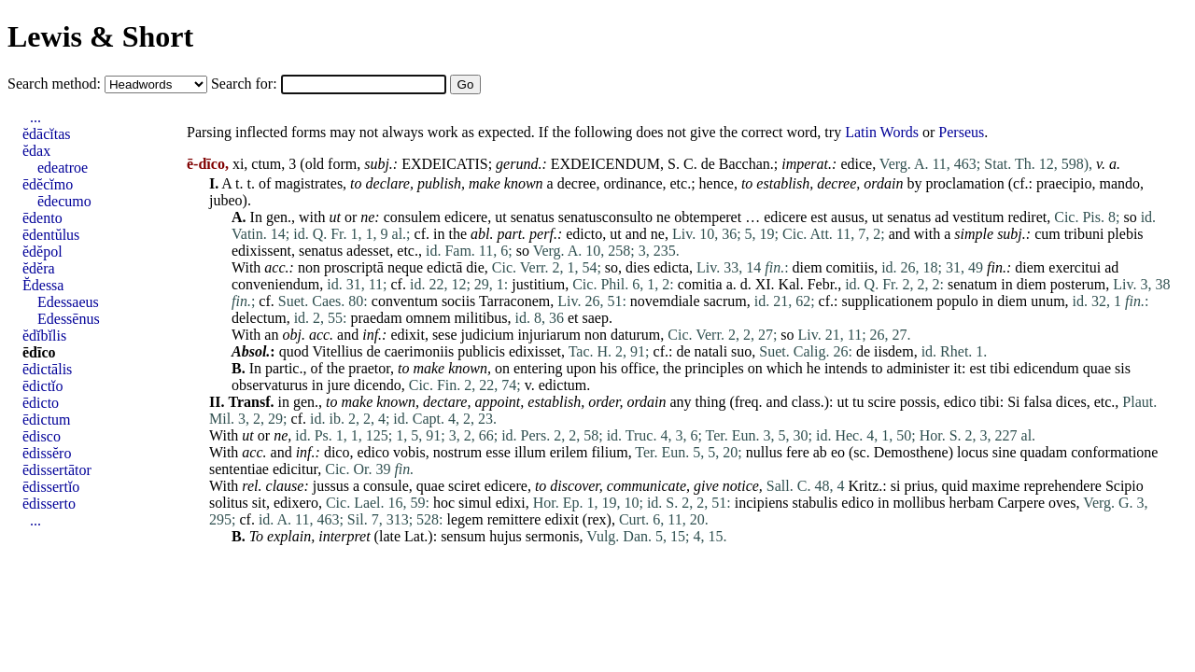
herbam (971, 503)
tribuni (1084, 234)
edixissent (261, 251)
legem (465, 519)
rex (596, 519)
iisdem (894, 351)
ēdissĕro (46, 453)
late (390, 536)
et (573, 318)
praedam (376, 318)
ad (942, 217)
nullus (764, 452)
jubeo (226, 200)
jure (338, 385)
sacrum (724, 301)
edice (856, 164)
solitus (228, 503)
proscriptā (354, 267)
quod (294, 351)
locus (973, 452)
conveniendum (275, 284)
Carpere (1021, 503)
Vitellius (337, 351)
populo (956, 301)
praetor (369, 368)
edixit (407, 335)
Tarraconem (514, 301)
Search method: (56, 83)
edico (960, 402)
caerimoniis (420, 351)
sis (1123, 368)
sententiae (239, 469)
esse (498, 452)
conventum (405, 301)
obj (291, 335)
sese (444, 335)
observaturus (270, 385)
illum (530, 452)
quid (954, 486)
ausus (848, 217)
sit (259, 503)
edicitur (295, 469)
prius (919, 486)
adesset (367, 251)
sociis (458, 301)
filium (610, 452)
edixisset (535, 351)
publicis (481, 351)
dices (1071, 402)
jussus (331, 486)
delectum (259, 318)
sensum (463, 536)
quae (1097, 368)
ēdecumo (64, 201)
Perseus (961, 132)
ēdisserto (49, 503)
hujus (505, 536)
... (35, 117)
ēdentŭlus (50, 235)
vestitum (978, 217)
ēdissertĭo (50, 487)
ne (367, 217)
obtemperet (707, 217)
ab (820, 452)
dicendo (377, 385)
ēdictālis (47, 369)
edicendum (1046, 368)
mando (1120, 183)
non (309, 267)
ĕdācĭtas (46, 134)
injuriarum (549, 335)
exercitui (1074, 267)
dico (337, 452)
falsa (1038, 402)
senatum (972, 284)
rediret (1027, 217)
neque (405, 267)
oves (1062, 503)
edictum (563, 385)
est (818, 217)
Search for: (246, 83)
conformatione (1114, 452)
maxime (996, 486)
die (475, 267)
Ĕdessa (42, 285)
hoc (444, 503)
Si (1013, 402)
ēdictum (46, 419)
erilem (569, 452)
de (708, 164)
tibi (999, 368)
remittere (514, 519)
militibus (481, 318)
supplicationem (887, 301)
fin (995, 267)
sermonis (553, 536)
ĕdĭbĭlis (44, 335)
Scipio (1124, 486)
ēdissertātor (56, 470)
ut (334, 217)
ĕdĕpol (42, 251)
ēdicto (40, 403)
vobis (409, 452)
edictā (444, 267)
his (608, 368)
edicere (465, 217)
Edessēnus (68, 319)
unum (1047, 301)
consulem (412, 217)
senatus (533, 217)
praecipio (1064, 183)
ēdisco (41, 436)
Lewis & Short (100, 36)
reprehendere (1062, 486)
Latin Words (882, 132)
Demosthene (911, 452)
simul (475, 503)
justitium (538, 284)
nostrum (457, 452)
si (896, 486)
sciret (464, 486)
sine (1004, 452)
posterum (1078, 284)
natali (711, 351)
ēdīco (39, 352)
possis (918, 402)
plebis (1125, 234)
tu (858, 402)
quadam (1044, 452)
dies (638, 267)
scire (881, 402)
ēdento (42, 218)
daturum (635, 335)
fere (797, 452)
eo (838, 452)
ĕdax (36, 151)
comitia (700, 284)
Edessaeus (68, 302)
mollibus (919, 503)
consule (386, 486)
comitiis (850, 267)
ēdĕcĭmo (47, 184)
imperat (804, 164)
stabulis (814, 503)
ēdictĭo (42, 386)
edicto (584, 234)
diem (807, 267)
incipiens (762, 503)
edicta (671, 267)
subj (376, 164)
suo (741, 351)
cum (1047, 234)
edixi (511, 503)
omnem (428, 318)
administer (918, 368)
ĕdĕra (38, 268)
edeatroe (62, 167)
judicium (487, 335)
